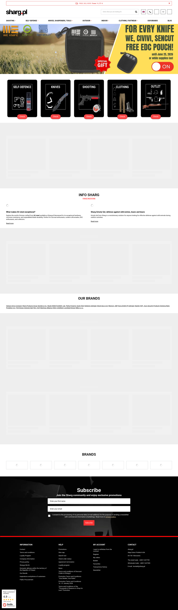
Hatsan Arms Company (14, 306)
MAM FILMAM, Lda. (59, 306)
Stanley (137, 306)
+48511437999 (145, 563)
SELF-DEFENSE (31, 21)
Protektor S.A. (11, 308)
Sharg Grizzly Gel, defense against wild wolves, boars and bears (118, 212)
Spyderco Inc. (42, 306)
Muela (49, 306)
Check (22, 117)
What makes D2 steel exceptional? (20, 212)
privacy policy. (111, 517)
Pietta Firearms (71, 306)
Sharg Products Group (29, 306)
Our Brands (89, 298)
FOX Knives (20, 308)
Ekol (82, 306)
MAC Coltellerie (58, 308)
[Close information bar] (169, 3)
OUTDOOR (86, 21)
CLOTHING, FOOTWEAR (127, 21)
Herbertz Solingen (90, 306)
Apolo (79, 306)
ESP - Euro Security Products (150, 306)
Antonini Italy (28, 308)
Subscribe (89, 523)
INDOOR (104, 21)
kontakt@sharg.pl (139, 566)
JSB (115, 306)
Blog (170, 21)
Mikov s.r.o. (79, 308)
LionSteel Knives (69, 308)
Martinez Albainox (46, 308)
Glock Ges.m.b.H (103, 306)
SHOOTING (10, 21)
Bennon (111, 306)
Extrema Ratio (165, 306)
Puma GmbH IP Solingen (126, 306)
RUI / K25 (36, 308)
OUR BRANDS (153, 21)
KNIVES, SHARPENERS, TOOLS (59, 21)
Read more (10, 223)
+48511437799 (144, 560)
